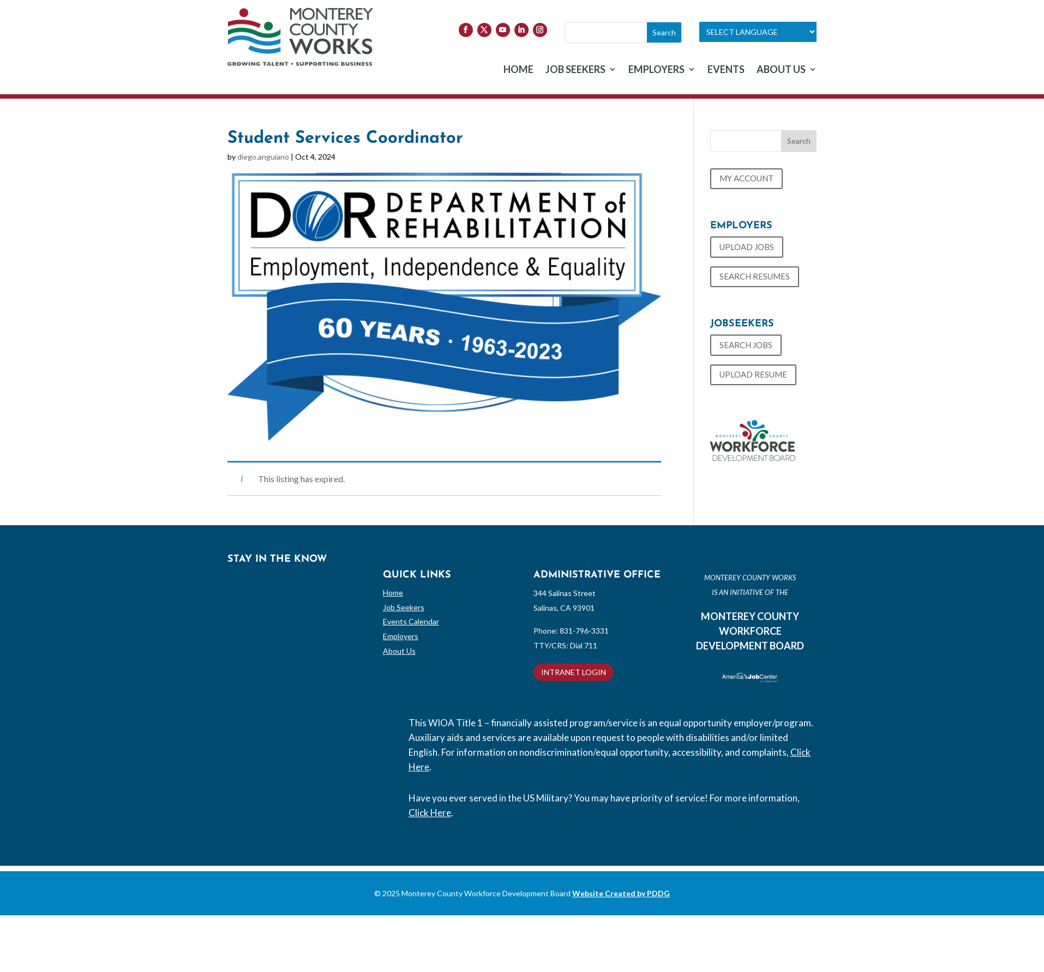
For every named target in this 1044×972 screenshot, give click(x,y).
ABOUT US (781, 70)
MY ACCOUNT (746, 178)
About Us (399, 650)
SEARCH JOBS (745, 345)
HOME (518, 70)
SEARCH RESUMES (754, 276)
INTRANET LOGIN (573, 672)
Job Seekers (403, 607)
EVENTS (726, 70)
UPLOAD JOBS (746, 247)
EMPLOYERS (656, 70)
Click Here (430, 812)
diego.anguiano (263, 156)
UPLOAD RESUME (753, 374)
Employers (400, 636)
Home (393, 592)
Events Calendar (411, 621)
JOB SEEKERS (575, 70)
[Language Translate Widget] (758, 32)
